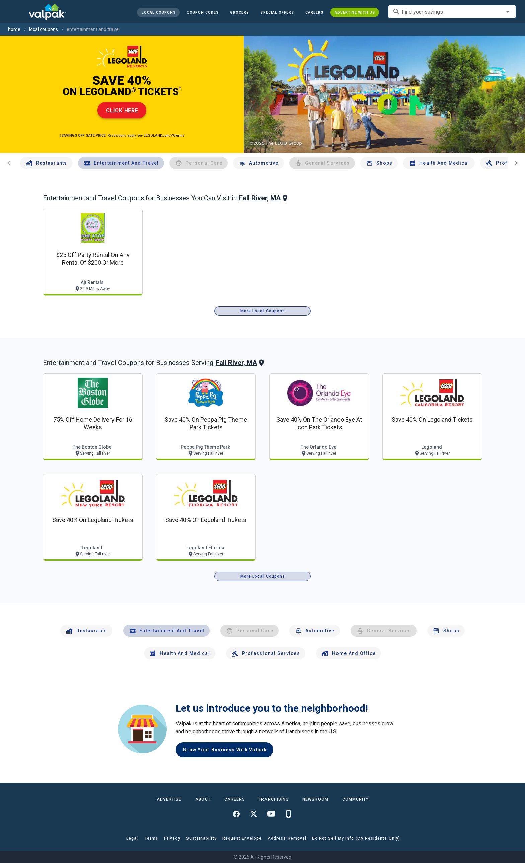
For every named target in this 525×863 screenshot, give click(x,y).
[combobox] (452, 11)
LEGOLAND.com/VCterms (164, 135)
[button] (277, 12)
